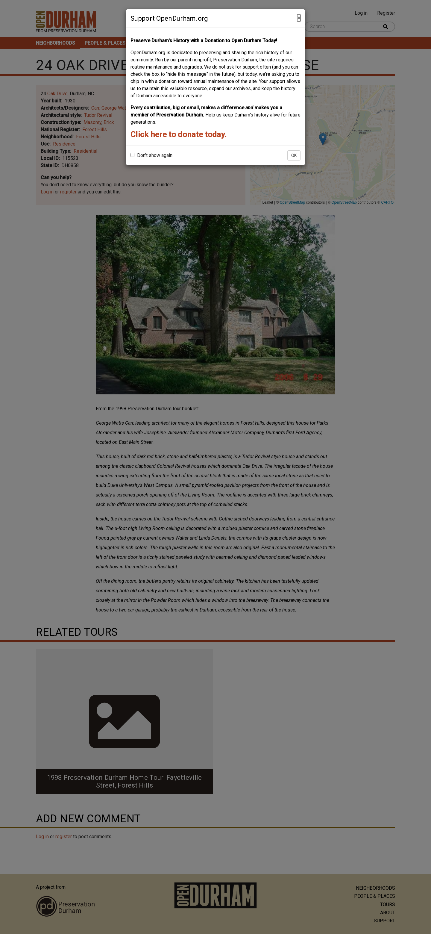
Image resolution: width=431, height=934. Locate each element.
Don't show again (151, 155)
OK (294, 155)
